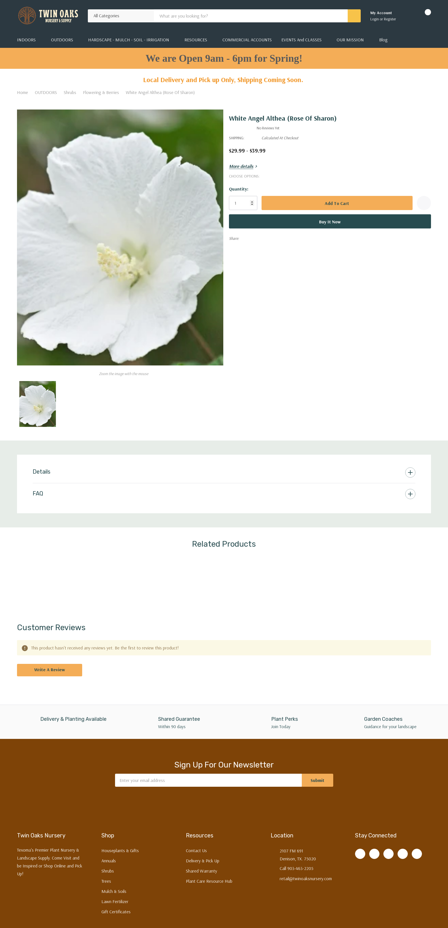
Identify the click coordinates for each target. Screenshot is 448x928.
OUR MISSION (350, 39)
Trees (106, 878)
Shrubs (107, 868)
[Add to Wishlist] (424, 203)
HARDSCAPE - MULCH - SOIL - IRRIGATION (128, 39)
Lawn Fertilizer (114, 898)
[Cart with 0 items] (423, 16)
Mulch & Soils (113, 888)
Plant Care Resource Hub (209, 878)
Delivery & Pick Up (202, 857)
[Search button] (354, 15)
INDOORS (26, 39)
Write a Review (49, 666)
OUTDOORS (62, 39)
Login (375, 19)
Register (390, 19)
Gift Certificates (116, 908)
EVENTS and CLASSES (301, 39)
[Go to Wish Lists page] (407, 16)
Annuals (108, 857)
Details (41, 468)
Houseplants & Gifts (120, 847)
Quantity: (242, 189)
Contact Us (196, 847)
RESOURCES (195, 39)
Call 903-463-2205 (296, 865)
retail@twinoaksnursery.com (306, 875)
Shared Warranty (201, 868)
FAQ (38, 489)
